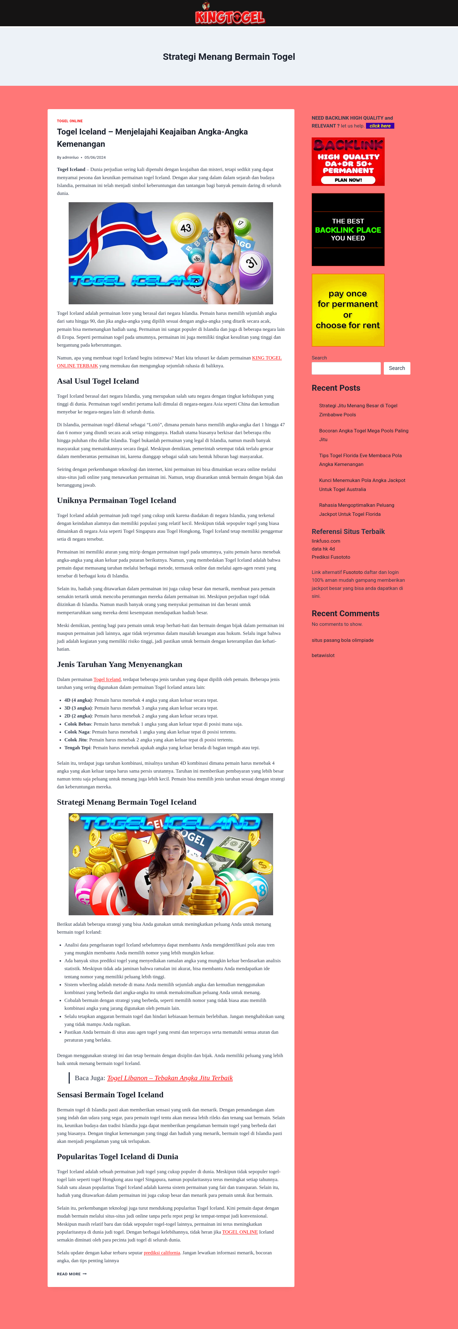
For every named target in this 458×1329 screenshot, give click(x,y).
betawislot (323, 655)
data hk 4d (323, 549)
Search (319, 358)
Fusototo (353, 572)
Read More (72, 1274)
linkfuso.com (326, 541)
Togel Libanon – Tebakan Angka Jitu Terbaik (170, 1078)
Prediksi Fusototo (331, 557)
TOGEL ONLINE (70, 121)
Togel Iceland (107, 679)
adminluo (70, 157)
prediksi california (162, 1252)
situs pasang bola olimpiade (343, 640)
